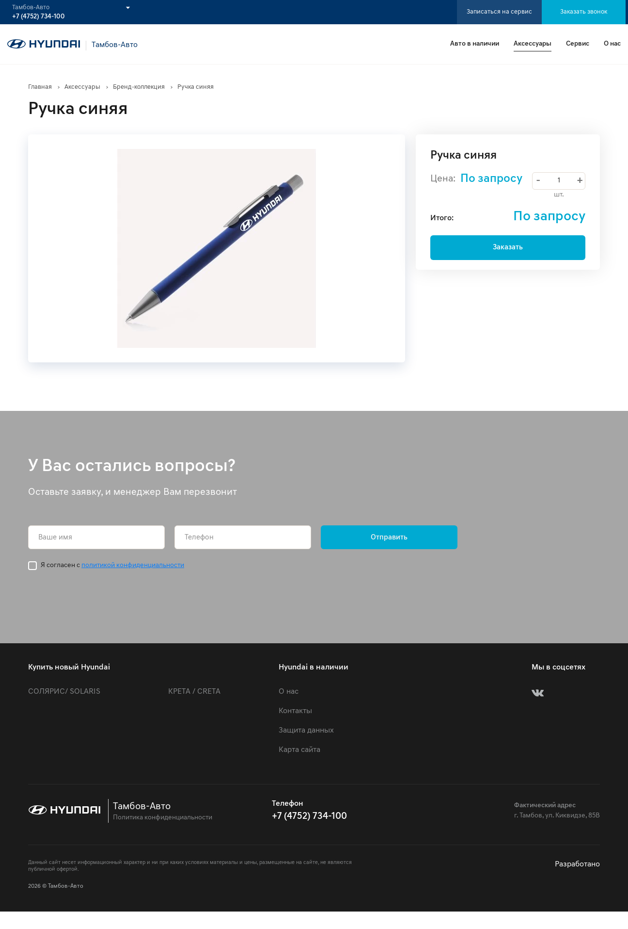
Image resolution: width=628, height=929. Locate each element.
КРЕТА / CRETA (194, 692)
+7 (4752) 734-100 (38, 17)
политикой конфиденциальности (132, 565)
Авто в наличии (474, 44)
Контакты (295, 711)
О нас (612, 44)
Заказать (508, 247)
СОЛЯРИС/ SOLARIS (64, 692)
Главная (40, 87)
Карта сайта (299, 750)
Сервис (577, 44)
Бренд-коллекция (139, 87)
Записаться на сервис (499, 12)
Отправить (389, 537)
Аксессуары (532, 44)
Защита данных (306, 730)
